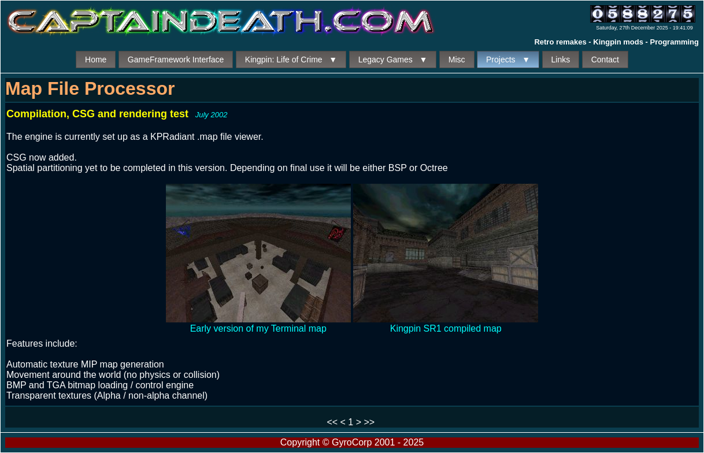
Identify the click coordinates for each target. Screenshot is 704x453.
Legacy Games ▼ (393, 59)
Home (95, 59)
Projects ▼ (508, 59)
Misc (457, 59)
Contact (605, 59)
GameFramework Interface (176, 59)
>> (369, 422)
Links (560, 59)
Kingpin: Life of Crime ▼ (291, 59)
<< (332, 422)
